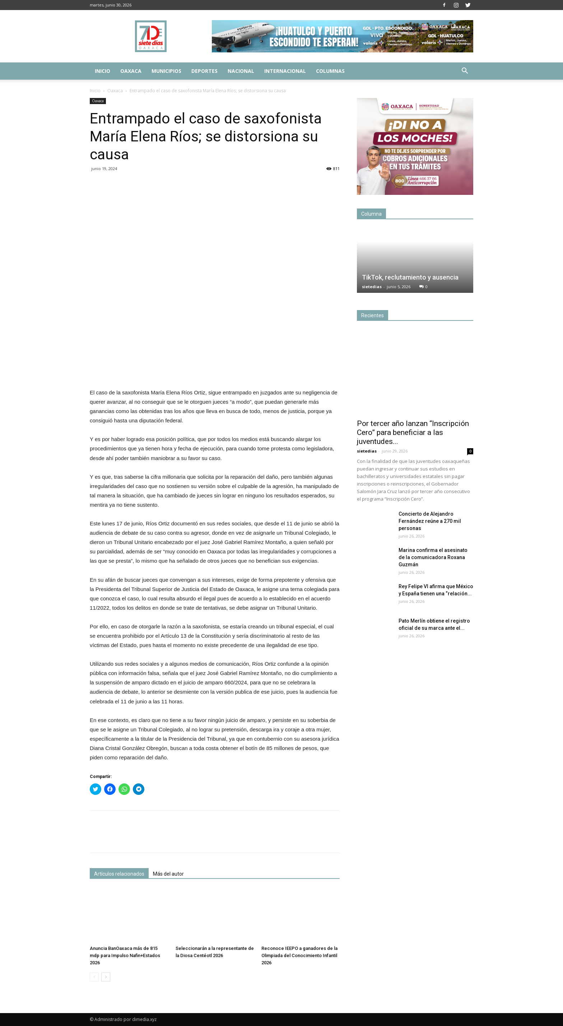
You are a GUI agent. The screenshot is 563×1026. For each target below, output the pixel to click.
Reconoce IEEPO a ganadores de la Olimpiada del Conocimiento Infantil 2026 (299, 955)
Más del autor (168, 874)
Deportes (204, 70)
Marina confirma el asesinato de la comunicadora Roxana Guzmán (433, 557)
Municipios (166, 70)
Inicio (102, 70)
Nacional (241, 70)
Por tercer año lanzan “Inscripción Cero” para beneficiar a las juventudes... (413, 432)
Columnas (330, 70)
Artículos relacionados (119, 874)
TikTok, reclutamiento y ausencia (410, 277)
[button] (464, 71)
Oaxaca (130, 70)
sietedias (372, 286)
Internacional (285, 70)
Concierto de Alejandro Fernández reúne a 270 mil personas (430, 521)
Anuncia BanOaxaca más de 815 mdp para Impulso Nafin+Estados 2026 (125, 955)
